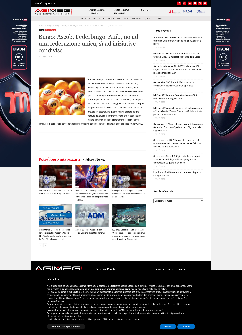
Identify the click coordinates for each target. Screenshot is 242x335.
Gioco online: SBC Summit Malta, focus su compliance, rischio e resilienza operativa (173, 84)
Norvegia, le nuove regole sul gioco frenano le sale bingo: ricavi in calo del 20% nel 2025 (128, 194)
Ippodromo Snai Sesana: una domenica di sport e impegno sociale (177, 174)
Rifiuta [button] (168, 326)
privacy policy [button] (74, 316)
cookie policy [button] (160, 289)
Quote (147, 18)
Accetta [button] (186, 326)
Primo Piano (50, 30)
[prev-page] (40, 245)
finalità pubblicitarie (65, 298)
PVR (119, 18)
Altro (160, 18)
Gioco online (98, 18)
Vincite (111, 18)
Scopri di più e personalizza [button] (66, 326)
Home (41, 25)
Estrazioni (136, 18)
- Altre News (94, 159)
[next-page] (45, 245)
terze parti (95, 292)
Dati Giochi (85, 18)
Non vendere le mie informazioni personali (142, 310)
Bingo (49, 25)
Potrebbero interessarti (59, 159)
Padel (126, 18)
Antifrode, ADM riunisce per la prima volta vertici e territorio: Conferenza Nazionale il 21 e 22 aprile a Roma (177, 40)
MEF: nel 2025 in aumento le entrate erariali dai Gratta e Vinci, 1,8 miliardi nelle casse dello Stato (176, 55)
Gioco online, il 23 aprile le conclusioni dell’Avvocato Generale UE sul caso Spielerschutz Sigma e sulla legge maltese (178, 127)
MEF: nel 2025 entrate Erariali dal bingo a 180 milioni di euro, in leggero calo (175, 97)
